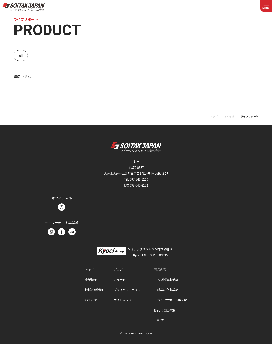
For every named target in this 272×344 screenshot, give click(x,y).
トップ (214, 116)
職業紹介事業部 (167, 290)
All (21, 55)
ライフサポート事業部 (172, 300)
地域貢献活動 (94, 290)
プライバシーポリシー (128, 290)
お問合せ (120, 279)
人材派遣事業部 (167, 279)
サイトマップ (123, 300)
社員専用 (159, 320)
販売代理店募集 (164, 310)
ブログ (118, 269)
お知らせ (229, 116)
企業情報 (91, 279)
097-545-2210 (139, 179)
